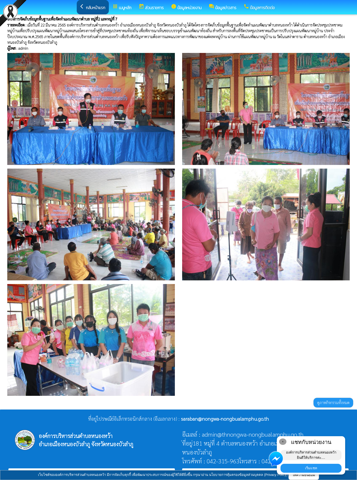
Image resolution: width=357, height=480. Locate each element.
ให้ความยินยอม (303, 475)
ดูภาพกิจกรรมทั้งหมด (333, 402)
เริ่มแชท (311, 468)
